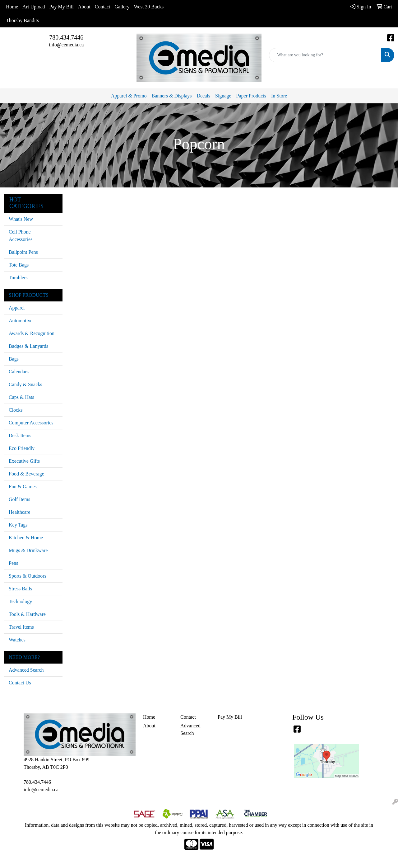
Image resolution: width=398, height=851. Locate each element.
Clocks (15, 410)
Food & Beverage (26, 473)
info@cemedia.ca (66, 44)
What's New (21, 219)
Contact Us (20, 682)
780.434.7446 (66, 37)
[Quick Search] (325, 55)
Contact (102, 6)
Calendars (19, 371)
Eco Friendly (22, 448)
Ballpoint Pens (23, 252)
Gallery (122, 6)
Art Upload (33, 6)
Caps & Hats (21, 397)
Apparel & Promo (129, 95)
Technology (20, 601)
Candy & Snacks (25, 384)
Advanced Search (26, 670)
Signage (223, 95)
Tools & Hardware (27, 614)
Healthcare (19, 512)
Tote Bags (19, 264)
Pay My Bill (61, 6)
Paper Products (251, 95)
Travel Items (21, 627)
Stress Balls (20, 588)
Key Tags (18, 524)
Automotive (20, 320)
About (84, 6)
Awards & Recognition (31, 333)
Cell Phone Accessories (20, 235)
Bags (14, 359)
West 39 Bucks (149, 6)
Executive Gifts (24, 461)
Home (12, 6)
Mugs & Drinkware (28, 550)
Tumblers (18, 277)
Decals (203, 95)
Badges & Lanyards (28, 346)
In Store (279, 95)
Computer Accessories (31, 422)
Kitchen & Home (26, 537)
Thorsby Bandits (22, 20)
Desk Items (20, 435)
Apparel (17, 307)
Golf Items (19, 499)
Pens (13, 563)
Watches (17, 639)
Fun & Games (23, 486)
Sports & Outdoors (27, 576)
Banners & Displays (172, 95)
